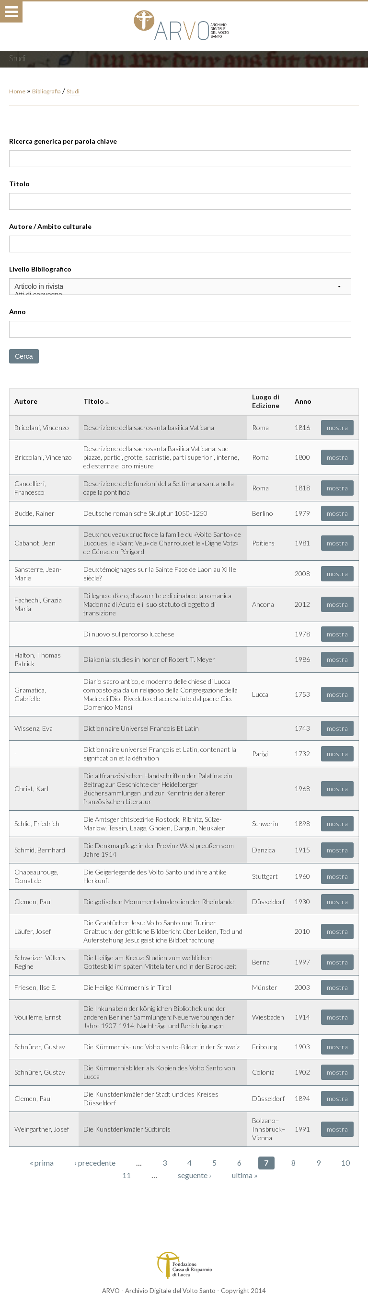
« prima (42, 1162)
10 (345, 1162)
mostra (337, 427)
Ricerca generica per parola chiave (63, 141)
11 (126, 1175)
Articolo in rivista (180, 287)
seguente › (194, 1175)
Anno (17, 311)
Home (17, 91)
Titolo (19, 184)
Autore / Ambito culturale (50, 226)
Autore (25, 401)
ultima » (245, 1175)
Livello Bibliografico (40, 269)
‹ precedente (94, 1162)
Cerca (24, 356)
